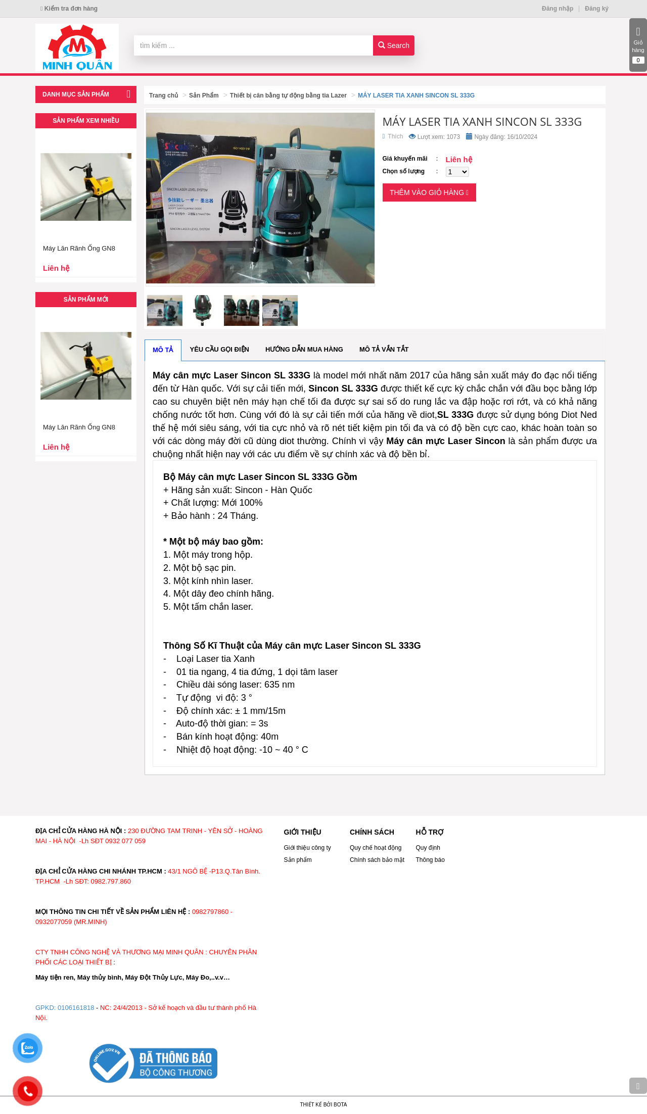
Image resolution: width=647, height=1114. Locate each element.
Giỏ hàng (638, 45)
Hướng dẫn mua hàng (304, 349)
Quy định (428, 847)
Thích (393, 136)
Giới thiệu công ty (307, 847)
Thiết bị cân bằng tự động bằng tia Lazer (288, 95)
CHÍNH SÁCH (372, 832)
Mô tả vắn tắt (384, 349)
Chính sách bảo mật (377, 859)
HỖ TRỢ (430, 832)
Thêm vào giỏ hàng (429, 192)
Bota (340, 1104)
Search (393, 45)
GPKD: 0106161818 (64, 1007)
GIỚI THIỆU (302, 832)
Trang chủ (163, 95)
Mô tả (163, 350)
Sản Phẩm (204, 95)
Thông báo (430, 859)
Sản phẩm (298, 859)
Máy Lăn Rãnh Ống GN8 (79, 248)
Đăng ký (597, 8)
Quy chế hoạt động (375, 847)
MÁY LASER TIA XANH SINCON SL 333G (416, 95)
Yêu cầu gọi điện (219, 349)
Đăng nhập (557, 8)
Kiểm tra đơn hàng (69, 8)
